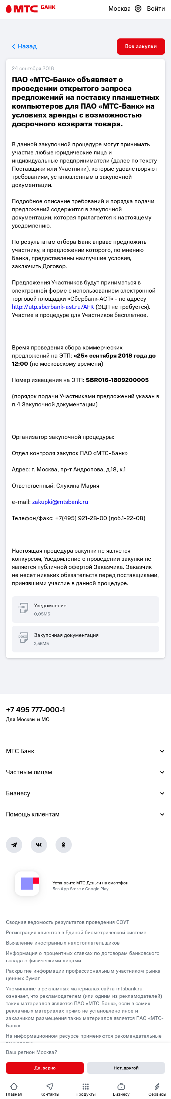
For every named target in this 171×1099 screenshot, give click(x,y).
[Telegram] (14, 845)
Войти (156, 8)
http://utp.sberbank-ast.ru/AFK (53, 307)
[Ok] (64, 845)
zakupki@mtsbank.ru (60, 502)
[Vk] (39, 845)
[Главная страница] (31, 9)
